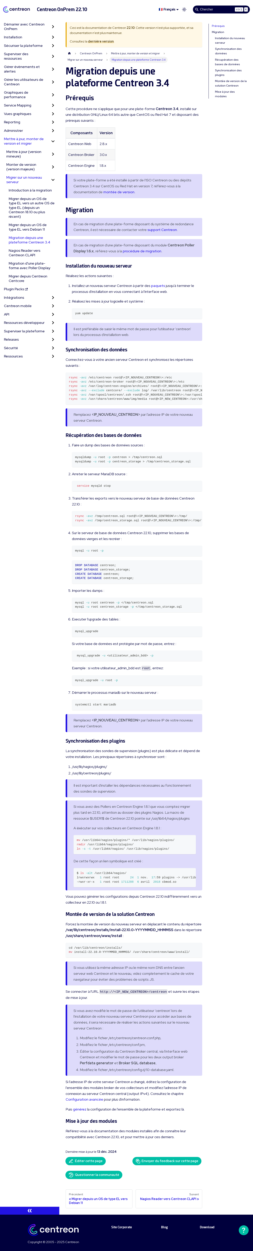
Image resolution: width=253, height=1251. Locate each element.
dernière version (101, 41)
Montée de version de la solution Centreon (231, 83)
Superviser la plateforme (24, 331)
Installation (13, 37)
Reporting (12, 122)
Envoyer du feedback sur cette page (167, 1161)
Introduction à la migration (30, 190)
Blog (164, 1227)
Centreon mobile (18, 306)
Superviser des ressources (16, 56)
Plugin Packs (16, 289)
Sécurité (11, 348)
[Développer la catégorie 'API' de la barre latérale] (53, 314)
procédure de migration (142, 251)
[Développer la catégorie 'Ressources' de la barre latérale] (53, 356)
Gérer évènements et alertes (22, 69)
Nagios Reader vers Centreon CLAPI (24, 252)
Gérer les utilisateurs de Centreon (23, 81)
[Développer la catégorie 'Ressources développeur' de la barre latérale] (53, 323)
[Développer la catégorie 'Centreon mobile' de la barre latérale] (53, 306)
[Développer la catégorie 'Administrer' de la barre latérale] (53, 131)
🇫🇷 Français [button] (167, 9)
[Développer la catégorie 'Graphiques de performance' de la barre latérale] (53, 95)
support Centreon (162, 229)
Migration (218, 32)
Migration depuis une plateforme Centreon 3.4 (29, 239)
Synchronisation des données (228, 51)
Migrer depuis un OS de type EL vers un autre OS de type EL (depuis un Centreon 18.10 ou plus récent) (32, 207)
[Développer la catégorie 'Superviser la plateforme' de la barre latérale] (53, 331)
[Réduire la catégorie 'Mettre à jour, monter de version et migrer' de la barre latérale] (53, 141)
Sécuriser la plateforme (23, 45)
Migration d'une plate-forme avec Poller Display (29, 265)
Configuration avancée (84, 1099)
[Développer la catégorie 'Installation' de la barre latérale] (53, 37)
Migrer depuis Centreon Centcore (28, 278)
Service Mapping (17, 105)
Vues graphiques (17, 113)
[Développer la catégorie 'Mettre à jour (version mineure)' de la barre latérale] (53, 154)
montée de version (118, 192)
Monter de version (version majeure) (21, 166)
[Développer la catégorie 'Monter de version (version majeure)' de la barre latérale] (53, 167)
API (6, 314)
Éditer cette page (86, 1161)
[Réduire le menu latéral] (29, 1211)
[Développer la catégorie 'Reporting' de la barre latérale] (53, 122)
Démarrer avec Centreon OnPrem (24, 26)
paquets (158, 285)
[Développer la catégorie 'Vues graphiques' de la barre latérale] (53, 114)
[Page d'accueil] (69, 53)
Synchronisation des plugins (228, 73)
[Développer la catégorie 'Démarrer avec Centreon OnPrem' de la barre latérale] (53, 27)
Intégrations (14, 297)
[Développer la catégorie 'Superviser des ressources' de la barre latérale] (53, 56)
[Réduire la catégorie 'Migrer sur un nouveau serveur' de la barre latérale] (53, 180)
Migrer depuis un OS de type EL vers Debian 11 (28, 227)
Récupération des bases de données (227, 62)
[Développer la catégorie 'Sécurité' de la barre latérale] (53, 348)
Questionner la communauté (94, 1175)
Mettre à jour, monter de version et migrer (24, 141)
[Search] (221, 9)
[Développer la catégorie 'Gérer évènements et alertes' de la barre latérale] (53, 69)
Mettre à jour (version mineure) (23, 153)
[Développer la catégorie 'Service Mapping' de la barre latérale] (53, 105)
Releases (11, 339)
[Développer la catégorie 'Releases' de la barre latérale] (53, 339)
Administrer (13, 130)
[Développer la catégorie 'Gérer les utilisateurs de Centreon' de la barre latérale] (53, 82)
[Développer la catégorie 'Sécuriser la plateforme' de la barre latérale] (53, 46)
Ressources (13, 356)
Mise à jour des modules (225, 94)
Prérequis (218, 26)
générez (79, 1109)
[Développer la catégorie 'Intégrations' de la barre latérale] (53, 298)
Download (207, 1227)
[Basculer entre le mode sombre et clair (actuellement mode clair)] (184, 9)
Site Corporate (121, 1227)
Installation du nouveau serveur (230, 40)
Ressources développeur (24, 322)
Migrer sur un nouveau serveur (24, 179)
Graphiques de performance (16, 94)
